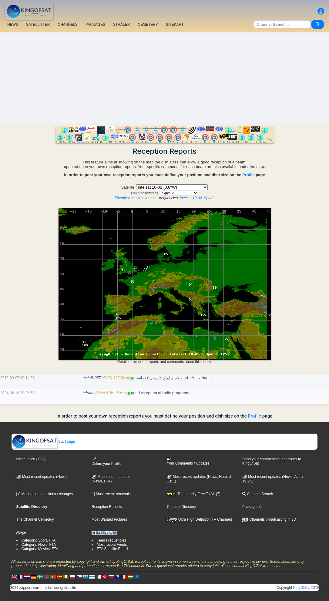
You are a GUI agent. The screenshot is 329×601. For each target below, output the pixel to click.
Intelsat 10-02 (191, 198)
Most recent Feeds (112, 544)
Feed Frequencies (111, 540)
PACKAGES (95, 24)
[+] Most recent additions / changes (44, 494)
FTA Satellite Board (112, 549)
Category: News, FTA (39, 544)
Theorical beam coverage (135, 198)
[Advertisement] (164, 77)
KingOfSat (301, 588)
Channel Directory (181, 507)
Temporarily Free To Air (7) (193, 494)
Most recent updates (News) (42, 477)
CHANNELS (67, 24)
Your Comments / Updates (188, 461)
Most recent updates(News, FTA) (111, 479)
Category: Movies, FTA (40, 549)
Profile (248, 175)
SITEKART (174, 24)
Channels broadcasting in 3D (269, 519)
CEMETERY (148, 24)
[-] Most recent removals (111, 494)
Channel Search (257, 494)
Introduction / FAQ (31, 459)
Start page (43, 441)
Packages (250, 507)
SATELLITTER (38, 24)
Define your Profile (107, 461)
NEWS (12, 24)
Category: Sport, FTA (38, 540)
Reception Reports (107, 507)
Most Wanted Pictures (109, 519)
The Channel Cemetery (35, 519)
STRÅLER (121, 24)
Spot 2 (209, 198)
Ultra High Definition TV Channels (200, 519)
